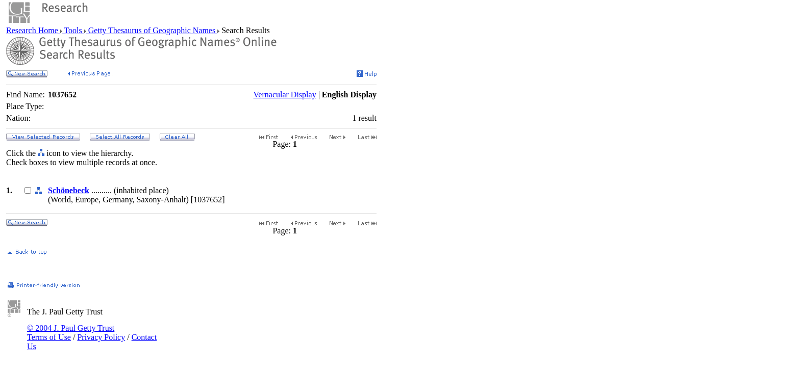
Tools (73, 30)
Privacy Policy (101, 337)
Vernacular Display (285, 94)
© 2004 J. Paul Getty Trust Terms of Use (70, 332)
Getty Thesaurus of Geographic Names (151, 30)
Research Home (33, 30)
